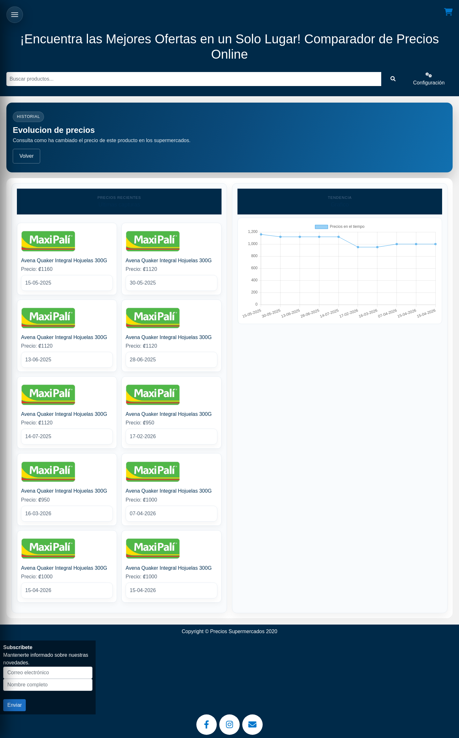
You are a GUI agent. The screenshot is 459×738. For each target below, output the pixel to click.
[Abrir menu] (14, 14)
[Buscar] (193, 79)
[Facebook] (206, 724)
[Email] (252, 724)
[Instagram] (229, 724)
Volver (26, 156)
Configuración (429, 78)
